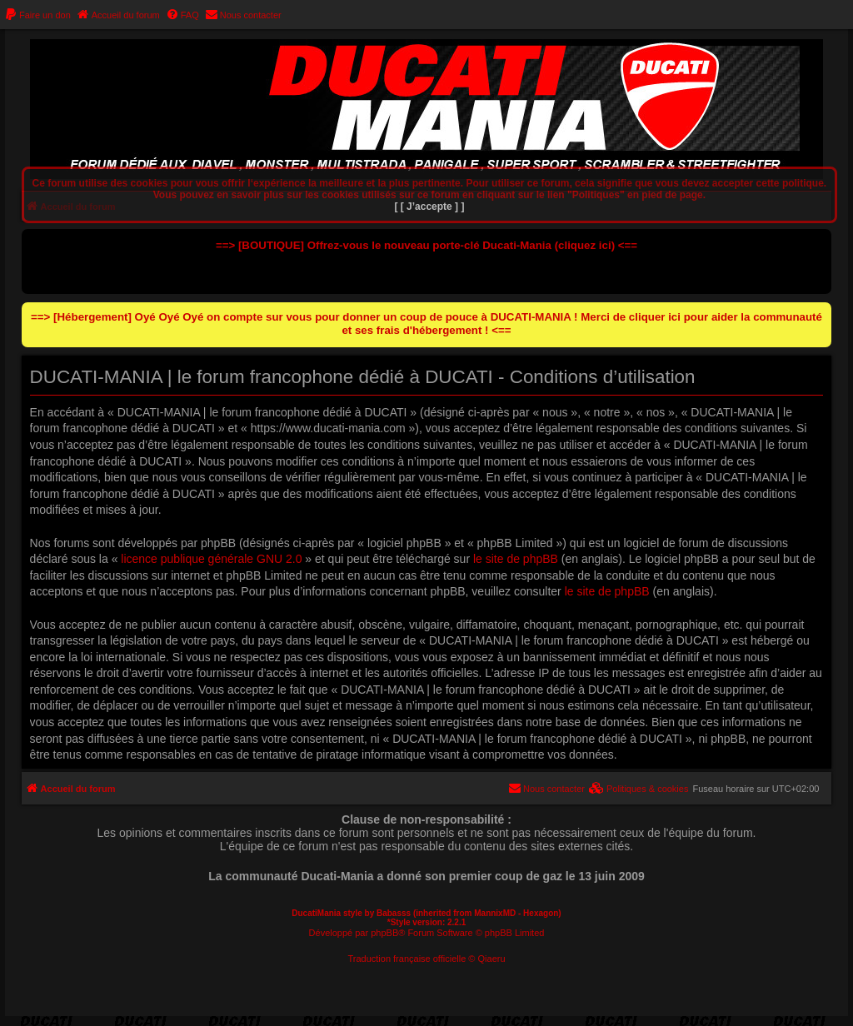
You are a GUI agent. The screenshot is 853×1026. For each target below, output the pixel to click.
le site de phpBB (515, 558)
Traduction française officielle (406, 959)
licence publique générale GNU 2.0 (211, 558)
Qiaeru (492, 959)
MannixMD (495, 913)
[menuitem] (37, 15)
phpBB (384, 933)
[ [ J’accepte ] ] (429, 206)
